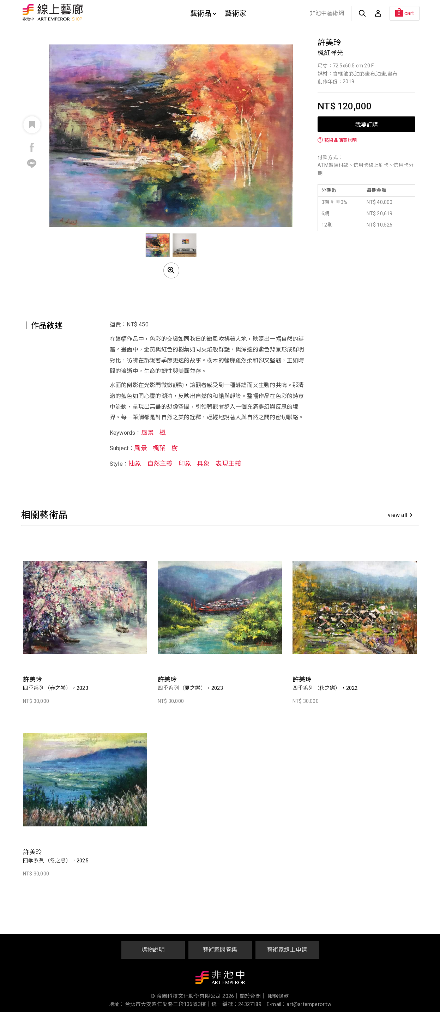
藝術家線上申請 (287, 949)
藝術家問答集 (220, 949)
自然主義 (160, 463)
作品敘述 (46, 325)
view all (400, 515)
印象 (185, 463)
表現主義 (228, 463)
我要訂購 (366, 124)
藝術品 (203, 13)
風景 (147, 432)
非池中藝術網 (327, 13)
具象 (203, 463)
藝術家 (235, 13)
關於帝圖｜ (253, 996)
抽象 (134, 463)
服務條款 (278, 996)
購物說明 (152, 949)
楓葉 (159, 448)
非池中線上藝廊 (77, 12)
